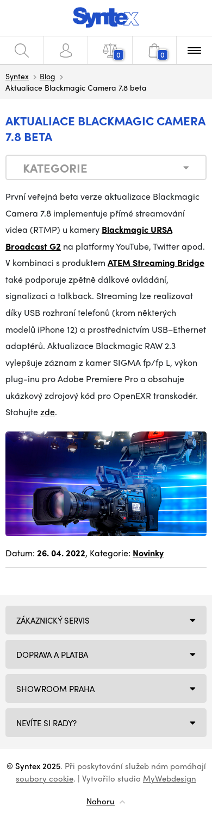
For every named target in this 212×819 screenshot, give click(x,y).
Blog (47, 76)
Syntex (17, 76)
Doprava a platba (52, 655)
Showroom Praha (55, 689)
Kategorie (55, 167)
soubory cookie (44, 778)
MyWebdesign (169, 778)
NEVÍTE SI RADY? (46, 723)
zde (47, 411)
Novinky (148, 553)
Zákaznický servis (53, 620)
